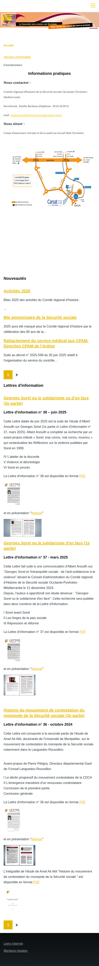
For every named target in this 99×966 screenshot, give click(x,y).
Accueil (9, 45)
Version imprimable (17, 57)
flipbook (36, 513)
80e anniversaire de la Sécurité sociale (40, 317)
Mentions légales (16, 950)
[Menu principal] (93, 5)
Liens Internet (13, 943)
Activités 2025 (17, 291)
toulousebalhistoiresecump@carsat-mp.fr (36, 115)
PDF (82, 476)
